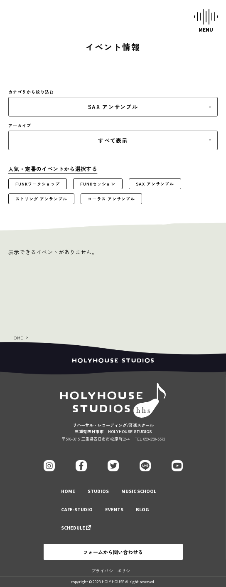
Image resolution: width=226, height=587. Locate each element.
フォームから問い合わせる (113, 551)
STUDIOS (98, 491)
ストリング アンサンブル (41, 199)
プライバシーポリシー (113, 570)
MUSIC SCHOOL (138, 491)
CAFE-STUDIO (77, 509)
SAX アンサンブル (155, 184)
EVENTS (114, 509)
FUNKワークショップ (37, 184)
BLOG (142, 509)
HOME (16, 337)
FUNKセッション (97, 184)
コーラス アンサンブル (111, 199)
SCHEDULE (73, 528)
